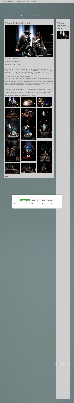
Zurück (6, 176)
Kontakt (56, 363)
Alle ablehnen (34, 200)
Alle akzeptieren (25, 200)
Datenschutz (67, 363)
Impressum (61, 363)
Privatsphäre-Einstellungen (46, 200)
